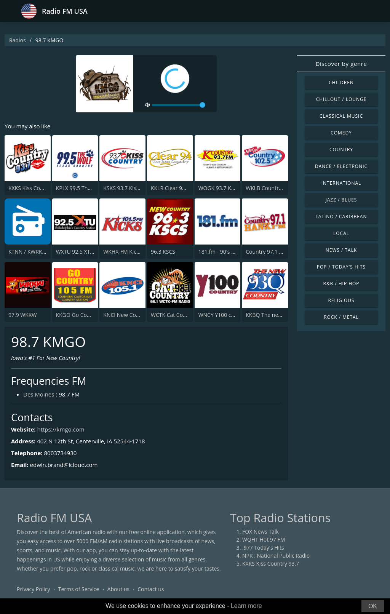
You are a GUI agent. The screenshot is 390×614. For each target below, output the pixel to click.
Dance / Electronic (341, 166)
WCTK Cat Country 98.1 (179, 314)
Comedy (341, 133)
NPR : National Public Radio (276, 555)
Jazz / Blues (341, 200)
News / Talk (341, 250)
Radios (17, 40)
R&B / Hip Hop (341, 283)
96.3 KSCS (163, 251)
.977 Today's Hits (263, 547)
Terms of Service (78, 589)
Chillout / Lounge (341, 99)
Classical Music (341, 116)
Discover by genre (341, 63)
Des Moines (38, 394)
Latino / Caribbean (341, 216)
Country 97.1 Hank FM (273, 251)
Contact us (150, 589)
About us (118, 589)
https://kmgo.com (60, 429)
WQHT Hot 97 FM (263, 539)
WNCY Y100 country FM (227, 314)
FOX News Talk (260, 531)
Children (341, 82)
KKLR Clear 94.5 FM (174, 188)
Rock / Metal (341, 317)
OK (372, 606)
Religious (341, 300)
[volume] (178, 105)
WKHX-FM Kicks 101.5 (130, 251)
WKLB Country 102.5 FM (275, 188)
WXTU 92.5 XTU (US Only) (87, 251)
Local (341, 233)
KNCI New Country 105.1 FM (138, 314)
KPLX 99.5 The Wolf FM (84, 188)
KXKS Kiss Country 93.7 (36, 188)
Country (341, 149)
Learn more (246, 606)
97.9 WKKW (22, 314)
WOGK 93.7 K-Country (225, 188)
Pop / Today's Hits (341, 267)
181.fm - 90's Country (224, 251)
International (341, 183)
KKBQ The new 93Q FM (274, 314)
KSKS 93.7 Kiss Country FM (136, 188)
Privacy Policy (33, 589)
